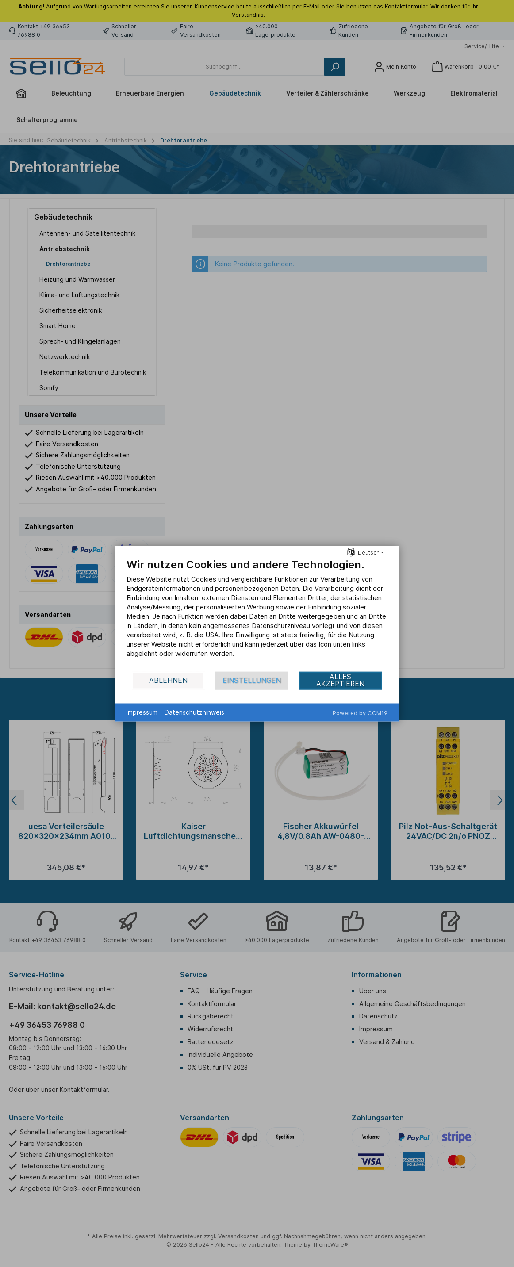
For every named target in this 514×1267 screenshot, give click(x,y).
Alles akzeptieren (340, 680)
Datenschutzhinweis (194, 712)
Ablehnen (168, 680)
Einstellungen (251, 680)
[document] (257, 614)
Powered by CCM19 (360, 712)
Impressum (142, 712)
